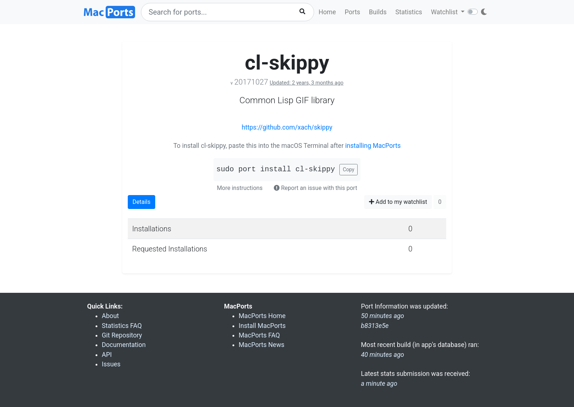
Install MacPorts (262, 325)
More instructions (239, 187)
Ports (352, 12)
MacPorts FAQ (259, 335)
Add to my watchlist (398, 201)
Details (141, 201)
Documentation (124, 344)
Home (327, 12)
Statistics (408, 12)
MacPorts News (261, 344)
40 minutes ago (382, 354)
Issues (111, 364)
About (110, 316)
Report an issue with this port (315, 187)
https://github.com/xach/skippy (287, 127)
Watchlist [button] (445, 12)
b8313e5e (375, 325)
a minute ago (379, 383)
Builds (378, 12)
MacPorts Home (262, 316)
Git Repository (122, 335)
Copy (348, 169)
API (107, 354)
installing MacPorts (373, 145)
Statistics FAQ (122, 325)
